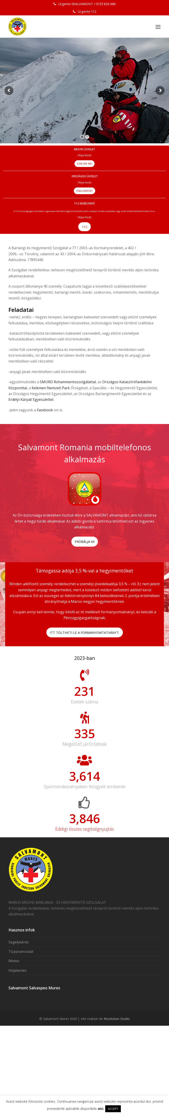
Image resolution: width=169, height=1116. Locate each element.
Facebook (45, 410)
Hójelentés (17, 1003)
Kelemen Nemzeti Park (51, 387)
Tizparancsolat (20, 984)
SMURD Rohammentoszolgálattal (67, 381)
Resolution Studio (117, 1052)
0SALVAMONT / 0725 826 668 (93, 4)
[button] (158, 26)
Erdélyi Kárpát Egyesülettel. (31, 399)
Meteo (13, 994)
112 (93, 11)
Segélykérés (18, 975)
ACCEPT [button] (113, 1109)
